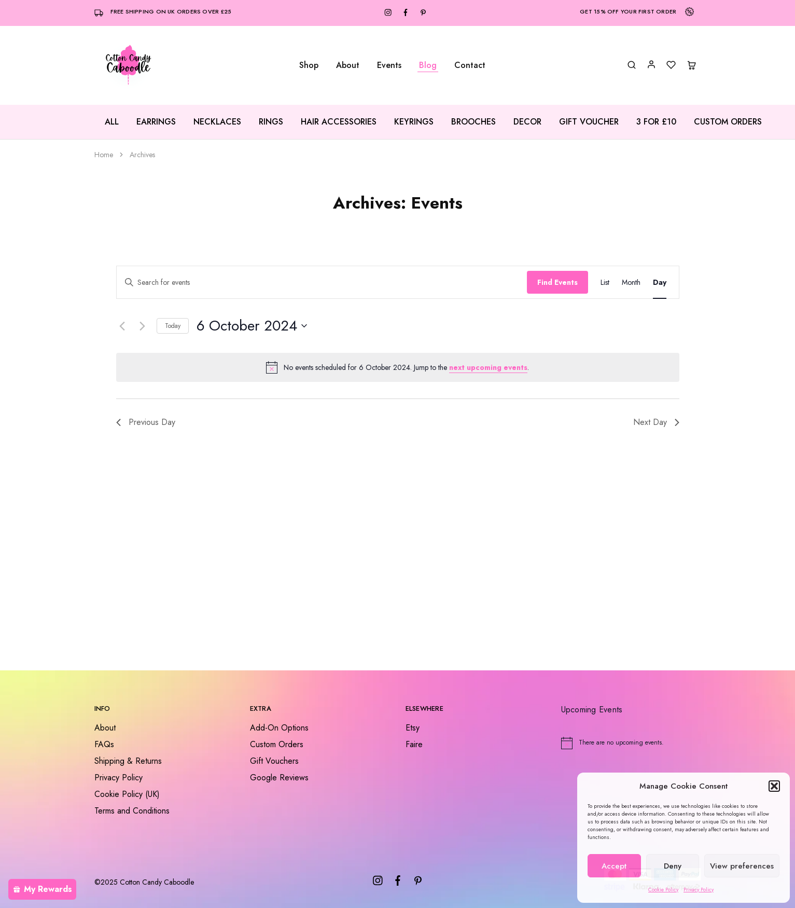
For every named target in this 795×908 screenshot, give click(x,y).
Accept (614, 866)
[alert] (397, 367)
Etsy (413, 728)
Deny (672, 866)
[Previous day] (122, 326)
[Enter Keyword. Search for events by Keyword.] (322, 282)
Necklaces (217, 122)
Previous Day (145, 422)
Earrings (156, 122)
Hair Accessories (338, 122)
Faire (414, 744)
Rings (271, 122)
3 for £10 (656, 122)
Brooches (473, 122)
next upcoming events (488, 367)
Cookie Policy (663, 889)
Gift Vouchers (274, 761)
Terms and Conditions (132, 811)
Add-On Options (279, 728)
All (112, 122)
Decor (527, 122)
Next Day (656, 422)
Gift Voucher (589, 122)
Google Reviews (279, 777)
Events (389, 65)
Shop (308, 65)
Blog (428, 65)
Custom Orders (728, 122)
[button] (774, 786)
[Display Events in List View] (605, 282)
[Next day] (142, 326)
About (347, 65)
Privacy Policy (699, 889)
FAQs (104, 744)
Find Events (557, 282)
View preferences (742, 866)
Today (172, 326)
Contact (469, 65)
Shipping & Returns (128, 761)
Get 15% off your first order (628, 11)
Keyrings (414, 122)
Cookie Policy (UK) (127, 794)
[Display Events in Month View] (631, 282)
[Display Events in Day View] (659, 282)
